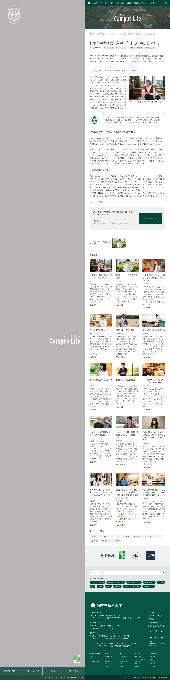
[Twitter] (64, 677)
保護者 (154, 678)
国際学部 (153, 653)
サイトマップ (153, 611)
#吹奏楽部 (139, 48)
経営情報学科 (108, 660)
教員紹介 (107, 665)
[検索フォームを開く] (166, 3)
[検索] (162, 572)
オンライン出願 (74, 671)
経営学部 (108, 653)
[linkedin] (82, 677)
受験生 (134, 678)
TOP (92, 34)
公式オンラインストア (156, 625)
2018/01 (105, 540)
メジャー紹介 (120, 3)
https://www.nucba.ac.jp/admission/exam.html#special (113, 224)
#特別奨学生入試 (149, 48)
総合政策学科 (123, 660)
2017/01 (116, 540)
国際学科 (152, 660)
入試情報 (53, 671)
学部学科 (111, 3)
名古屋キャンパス (96, 622)
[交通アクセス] (61, 677)
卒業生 (165, 678)
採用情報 (151, 618)
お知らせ (107, 663)
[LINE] (72, 677)
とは (92, 656)
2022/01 (137, 536)
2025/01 (105, 536)
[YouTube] (75, 677)
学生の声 (121, 34)
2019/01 (94, 540)
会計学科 (137, 660)
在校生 (160, 678)
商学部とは (138, 656)
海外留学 (145, 3)
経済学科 (122, 658)
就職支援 (137, 3)
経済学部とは (123, 656)
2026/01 (94, 536)
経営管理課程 (95, 653)
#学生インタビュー (121, 48)
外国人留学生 (142, 678)
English (57, 677)
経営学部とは (108, 656)
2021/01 (147, 536)
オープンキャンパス (31, 671)
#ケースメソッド (108, 48)
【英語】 (95, 660)
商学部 (137, 653)
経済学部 (123, 653)
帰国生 (149, 678)
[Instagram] (79, 677)
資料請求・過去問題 (10, 671)
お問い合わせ (153, 622)
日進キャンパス (95, 611)
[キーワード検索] (125, 572)
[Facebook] (68, 677)
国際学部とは (153, 656)
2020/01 (158, 536)
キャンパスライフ (110, 34)
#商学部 (131, 48)
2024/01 (116, 536)
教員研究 (102, 3)
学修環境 (99, 34)
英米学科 (152, 658)
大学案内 (94, 3)
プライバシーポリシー (156, 615)
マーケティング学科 (140, 658)
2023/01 (126, 536)
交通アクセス (49, 678)
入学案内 (129, 3)
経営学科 (107, 658)
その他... (152, 3)
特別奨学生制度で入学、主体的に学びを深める (142, 34)
